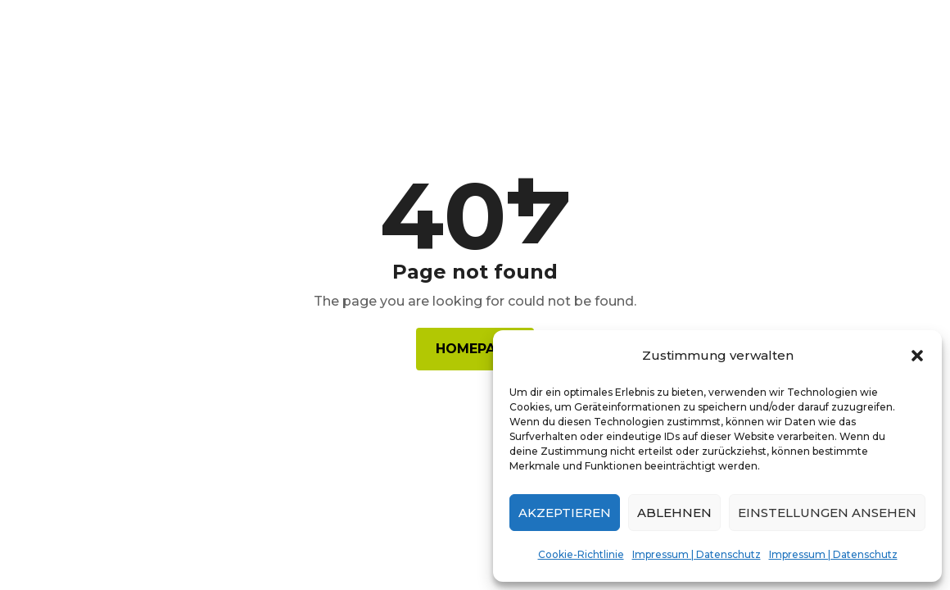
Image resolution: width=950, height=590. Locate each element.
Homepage (475, 348)
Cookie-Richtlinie (581, 554)
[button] (917, 355)
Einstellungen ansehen (827, 512)
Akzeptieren (564, 512)
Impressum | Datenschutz (696, 554)
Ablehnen (674, 512)
